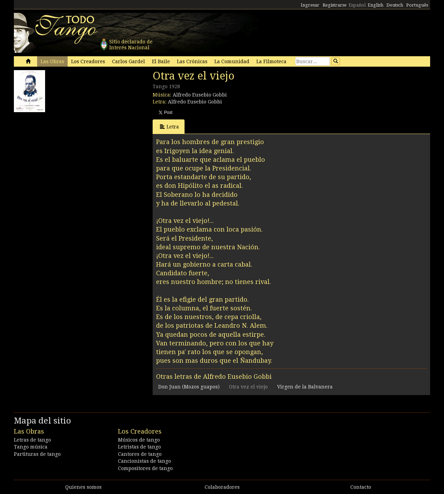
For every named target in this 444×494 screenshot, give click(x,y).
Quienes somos (83, 487)
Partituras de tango (37, 454)
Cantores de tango (140, 454)
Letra (169, 126)
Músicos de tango (139, 440)
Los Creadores (88, 61)
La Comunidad (231, 61)
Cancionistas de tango (144, 461)
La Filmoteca (271, 61)
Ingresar (310, 5)
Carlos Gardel (128, 61)
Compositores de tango (145, 468)
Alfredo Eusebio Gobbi (200, 95)
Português (417, 5)
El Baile (161, 61)
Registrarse (335, 5)
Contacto (360, 487)
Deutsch (394, 5)
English (375, 5)
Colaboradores (222, 487)
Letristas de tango (139, 447)
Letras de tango (32, 440)
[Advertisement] (66, 159)
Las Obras (52, 61)
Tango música (31, 447)
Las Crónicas (192, 61)
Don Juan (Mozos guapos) (189, 387)
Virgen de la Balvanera (305, 387)
